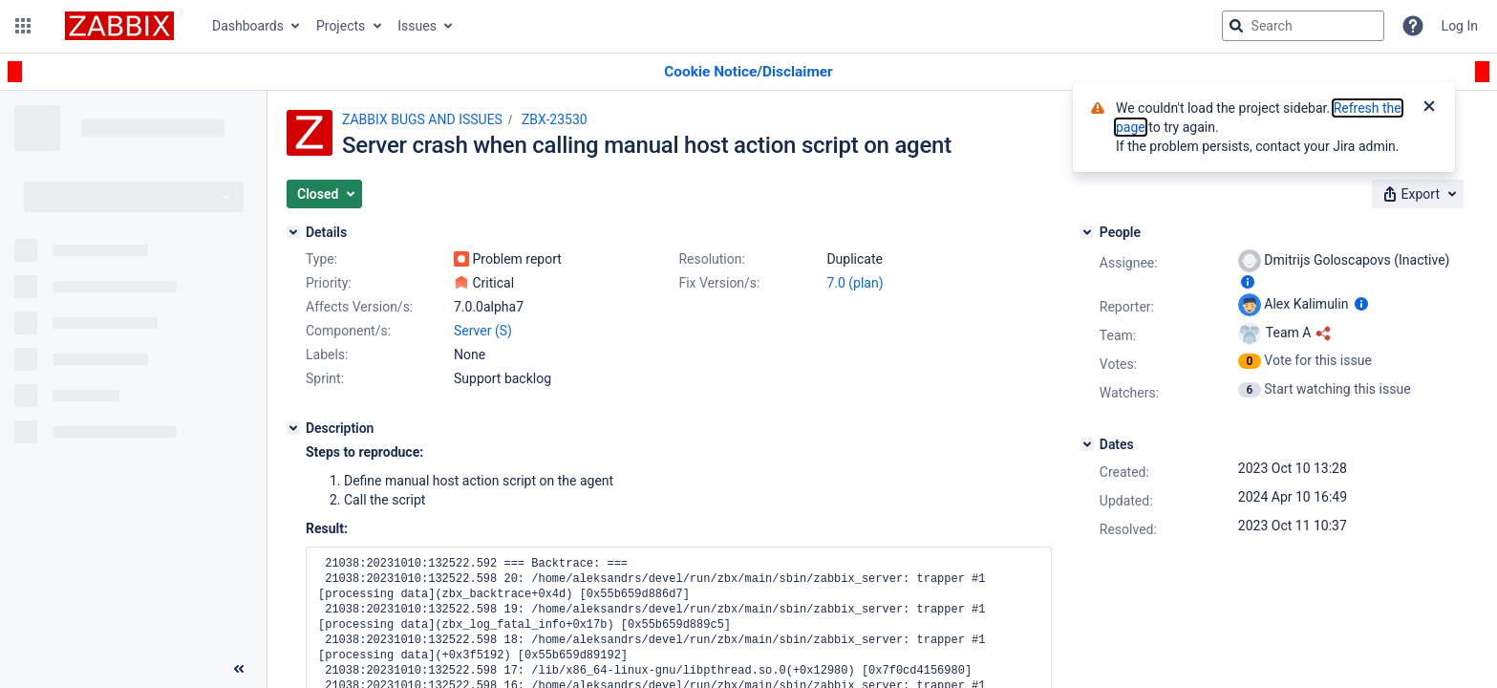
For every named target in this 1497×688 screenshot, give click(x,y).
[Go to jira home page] (119, 26)
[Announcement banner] (748, 72)
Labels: (327, 354)
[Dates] (1087, 444)
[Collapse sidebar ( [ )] (239, 669)
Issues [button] (417, 25)
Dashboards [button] (248, 25)
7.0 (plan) (854, 282)
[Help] (1413, 26)
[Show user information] (1247, 282)
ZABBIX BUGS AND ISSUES (422, 119)
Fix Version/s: (718, 282)
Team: (1118, 335)
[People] (1087, 232)
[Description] (293, 428)
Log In (1460, 25)
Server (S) (483, 330)
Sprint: (325, 378)
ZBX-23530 (555, 119)
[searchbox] (1303, 26)
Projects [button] (340, 25)
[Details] (293, 232)
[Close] (1429, 108)
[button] (23, 26)
